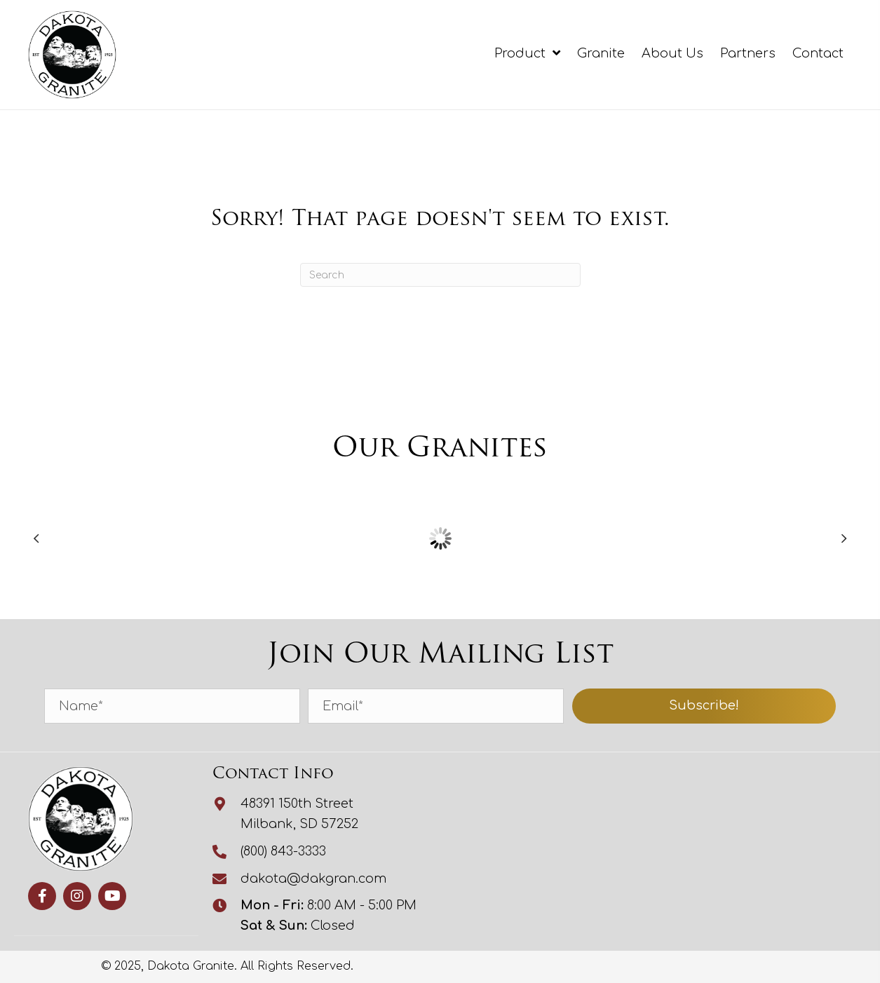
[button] (704, 706)
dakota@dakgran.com (313, 879)
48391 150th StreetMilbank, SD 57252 (299, 813)
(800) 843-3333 (283, 851)
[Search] (440, 275)
